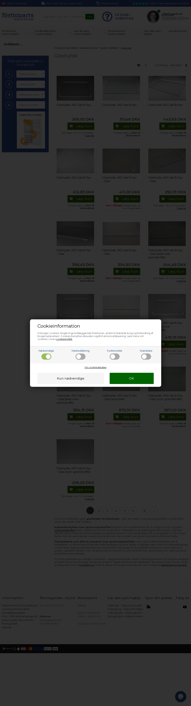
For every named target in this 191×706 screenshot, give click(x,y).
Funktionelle (114, 354)
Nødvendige (46, 354)
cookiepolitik (64, 339)
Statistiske (146, 354)
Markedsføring (80, 354)
